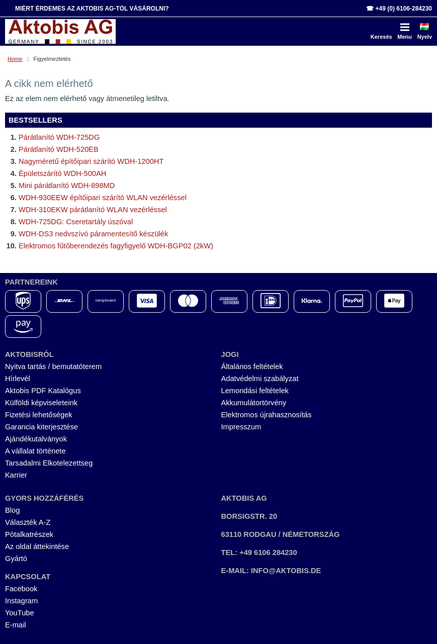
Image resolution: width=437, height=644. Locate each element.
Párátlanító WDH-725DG (59, 137)
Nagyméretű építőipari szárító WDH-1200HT (91, 161)
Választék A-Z (27, 522)
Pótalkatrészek (29, 534)
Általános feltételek (252, 366)
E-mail (15, 625)
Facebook (21, 589)
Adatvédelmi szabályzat (260, 379)
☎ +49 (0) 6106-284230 (399, 8)
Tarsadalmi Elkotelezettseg (49, 463)
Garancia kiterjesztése (41, 427)
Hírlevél (17, 379)
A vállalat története (35, 451)
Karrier (16, 475)
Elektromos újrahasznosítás (266, 415)
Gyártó (16, 559)
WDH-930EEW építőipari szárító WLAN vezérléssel (103, 198)
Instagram (21, 601)
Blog (12, 510)
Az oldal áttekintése (37, 546)
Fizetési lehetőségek (38, 415)
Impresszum (241, 427)
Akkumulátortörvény (254, 403)
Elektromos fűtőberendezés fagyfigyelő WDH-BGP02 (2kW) (116, 246)
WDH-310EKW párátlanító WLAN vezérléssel (93, 210)
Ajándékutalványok (36, 439)
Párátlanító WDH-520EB (59, 149)
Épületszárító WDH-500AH (62, 173)
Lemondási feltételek (255, 391)
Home (15, 59)
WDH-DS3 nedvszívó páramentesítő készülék (93, 234)
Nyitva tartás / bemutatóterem (53, 366)
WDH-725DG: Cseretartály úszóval (76, 222)
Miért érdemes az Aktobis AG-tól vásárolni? (92, 8)
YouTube (19, 613)
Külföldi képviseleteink (41, 403)
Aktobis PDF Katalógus (43, 391)
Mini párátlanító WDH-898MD (67, 185)
